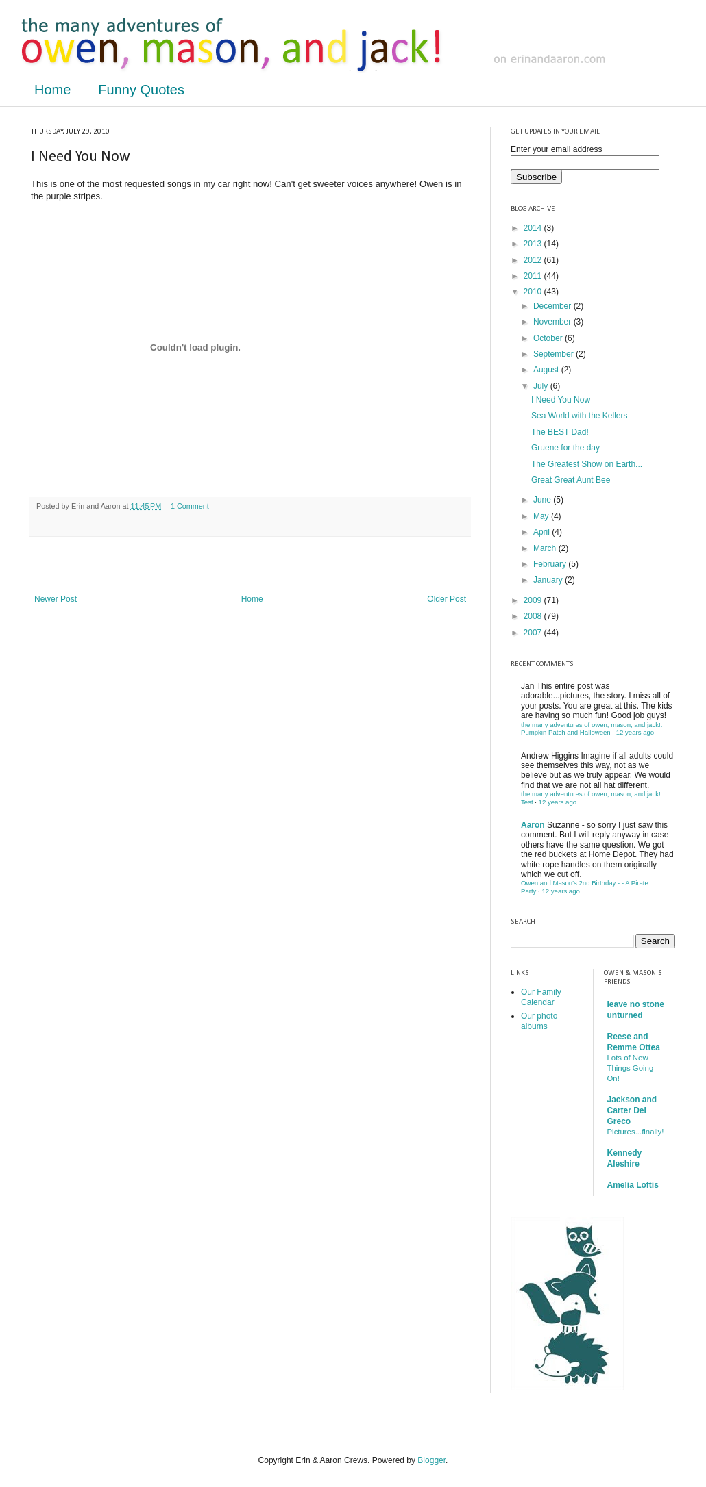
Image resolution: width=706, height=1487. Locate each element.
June (543, 500)
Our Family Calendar (541, 996)
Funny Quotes (141, 89)
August (547, 369)
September (554, 354)
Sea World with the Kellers (579, 415)
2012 (534, 260)
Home (52, 89)
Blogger (431, 1460)
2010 (534, 291)
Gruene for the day (565, 448)
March (546, 548)
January (549, 580)
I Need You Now (560, 400)
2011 (534, 276)
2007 (534, 632)
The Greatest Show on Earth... (586, 464)
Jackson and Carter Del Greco (632, 1110)
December (553, 306)
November (553, 322)
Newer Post (55, 599)
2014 (534, 228)
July (541, 386)
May (542, 516)
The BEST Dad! (560, 432)
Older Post (446, 599)
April (542, 532)
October (549, 338)
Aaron (533, 825)
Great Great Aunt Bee (570, 480)
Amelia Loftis (633, 1185)
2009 (534, 600)
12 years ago (635, 732)
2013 (534, 244)
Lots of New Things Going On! (630, 1068)
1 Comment (190, 506)
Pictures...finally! (635, 1132)
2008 (534, 616)
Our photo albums (539, 1020)
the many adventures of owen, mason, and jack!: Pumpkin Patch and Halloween (591, 729)
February (550, 564)
